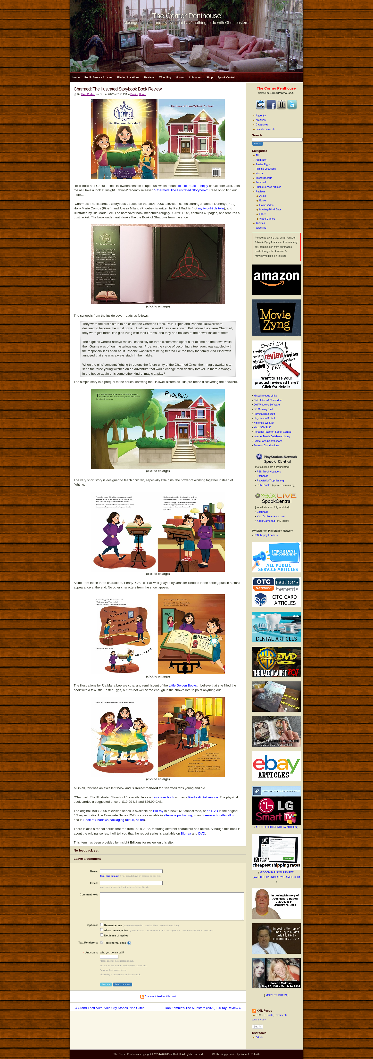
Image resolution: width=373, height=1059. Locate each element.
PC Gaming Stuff (263, 409)
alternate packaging (178, 815)
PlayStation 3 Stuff (264, 418)
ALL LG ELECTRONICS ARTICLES (276, 827)
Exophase (262, 475)
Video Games (267, 218)
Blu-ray (158, 811)
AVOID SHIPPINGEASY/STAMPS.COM (277, 877)
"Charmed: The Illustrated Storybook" (181, 190)
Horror (180, 77)
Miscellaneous (264, 177)
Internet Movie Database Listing (272, 436)
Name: (94, 871)
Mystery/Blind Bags (270, 209)
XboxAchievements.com (270, 516)
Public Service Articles (98, 77)
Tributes (260, 223)
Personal (261, 182)
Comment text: (89, 894)
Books (263, 200)
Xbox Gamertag (266, 520)
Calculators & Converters (268, 400)
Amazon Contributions (266, 445)
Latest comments (265, 129)
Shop (209, 77)
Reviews (149, 77)
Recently (261, 115)
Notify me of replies (114, 935)
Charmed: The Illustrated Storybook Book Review (118, 88)
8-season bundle (214, 815)
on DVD (212, 811)
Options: (92, 925)
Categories (262, 124)
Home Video (266, 205)
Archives (261, 119)
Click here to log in (109, 876)
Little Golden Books (183, 685)
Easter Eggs (263, 164)
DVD (201, 833)
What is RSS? (259, 1019)
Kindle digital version (203, 797)
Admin (259, 1037)
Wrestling (165, 77)
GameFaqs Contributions (268, 440)
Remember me (111, 925)
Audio (262, 195)
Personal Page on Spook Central (272, 431)
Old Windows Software (267, 404)
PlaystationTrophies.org (270, 480)
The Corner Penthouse (186, 16)
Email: (94, 883)
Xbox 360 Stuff (262, 427)
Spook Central (226, 77)
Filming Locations (128, 77)
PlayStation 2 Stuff (264, 413)
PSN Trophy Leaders (269, 471)
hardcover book (163, 797)
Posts (270, 1015)
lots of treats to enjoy (193, 186)
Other (262, 214)
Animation (195, 77)
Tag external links (115, 942)
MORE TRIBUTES (276, 995)
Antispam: (90, 952)
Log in (257, 1026)
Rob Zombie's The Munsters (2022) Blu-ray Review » (203, 1008)
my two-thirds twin (211, 208)
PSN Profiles (264, 485)
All (257, 155)
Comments (281, 1015)
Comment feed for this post (158, 996)
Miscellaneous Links (265, 395)
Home (76, 77)
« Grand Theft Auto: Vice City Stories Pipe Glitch (109, 1008)
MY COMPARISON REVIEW (276, 872)
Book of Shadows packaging (103, 820)
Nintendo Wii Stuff (264, 422)
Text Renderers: (88, 942)
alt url (231, 815)
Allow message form (114, 930)
